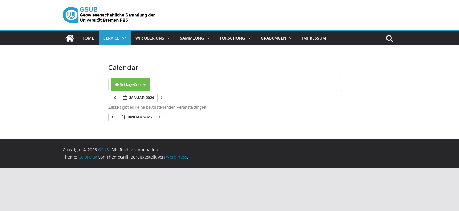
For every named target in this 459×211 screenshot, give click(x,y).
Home (87, 38)
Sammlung (192, 38)
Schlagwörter (130, 84)
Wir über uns (149, 38)
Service (111, 38)
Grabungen (273, 38)
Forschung (232, 38)
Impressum (314, 38)
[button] (122, 38)
